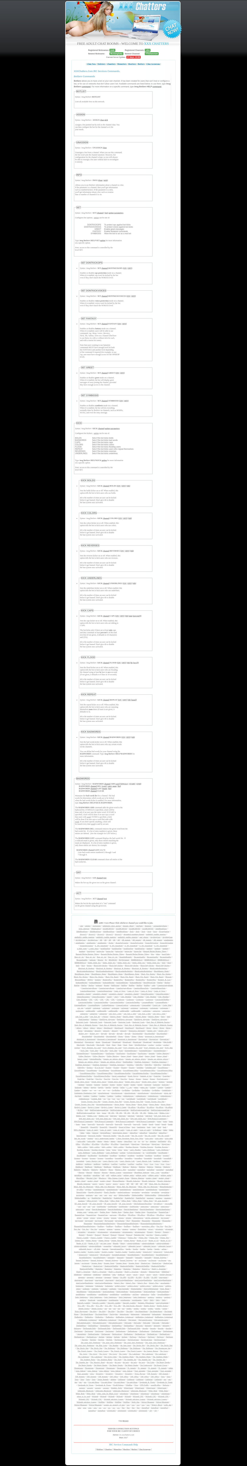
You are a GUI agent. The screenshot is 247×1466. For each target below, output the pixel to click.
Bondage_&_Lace (164, 980)
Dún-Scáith (167, 1042)
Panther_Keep (105, 1212)
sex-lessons (142, 1260)
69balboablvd (96, 929)
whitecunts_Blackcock (85, 1391)
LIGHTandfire (151, 1153)
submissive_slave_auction (112, 926)
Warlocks (166, 1385)
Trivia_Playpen (140, 1374)
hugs (133, 1127)
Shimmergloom (154, 1272)
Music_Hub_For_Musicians (158, 1184)
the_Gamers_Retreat (151, 1351)
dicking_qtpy (151, 1031)
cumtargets (156, 1011)
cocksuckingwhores (160, 926)
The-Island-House (141, 1311)
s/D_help (97, 1249)
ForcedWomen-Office (130, 1070)
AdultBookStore (161, 929)
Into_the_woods (123, 1136)
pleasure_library (128, 926)
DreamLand (106, 1042)
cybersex (105, 1016)
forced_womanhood (119, 1076)
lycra (146, 1164)
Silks (114, 1274)
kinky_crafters (83, 1147)
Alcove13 (83, 934)
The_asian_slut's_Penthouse (90, 1342)
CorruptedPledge (148, 1002)
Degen (148, 1028)
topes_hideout (81, 1371)
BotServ (141, 64)
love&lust (113, 1155)
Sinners (115, 1277)
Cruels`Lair (157, 1005)
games (136, 1087)
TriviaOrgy (99, 1374)
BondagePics (107, 980)
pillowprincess (138, 1218)
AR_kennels (126, 940)
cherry (116, 997)
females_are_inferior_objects (113, 1059)
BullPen (124, 985)
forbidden (140, 1067)
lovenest (166, 1155)
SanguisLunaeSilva (117, 1249)
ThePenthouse (120, 1331)
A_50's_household (101, 946)
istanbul (90, 1138)
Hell (86, 1110)
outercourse (145, 1206)
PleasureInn (136, 1221)
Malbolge (166, 1167)
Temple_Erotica (149, 1306)
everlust (151, 1045)
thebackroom (124, 1314)
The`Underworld (146, 1365)
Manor (111, 1170)
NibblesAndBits (124, 1195)
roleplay (88, 926)
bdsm (158, 954)
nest (96, 1195)
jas (135, 1141)
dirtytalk (104, 1033)
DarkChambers (83, 1019)
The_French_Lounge (85, 1351)
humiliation (141, 1127)
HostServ (132, 64)
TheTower (133, 1337)
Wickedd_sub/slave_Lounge (113, 1399)
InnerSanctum (81, 1136)
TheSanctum (105, 1334)
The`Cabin (150, 1362)
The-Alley (93, 1311)
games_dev (144, 1087)
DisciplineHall (137, 1033)
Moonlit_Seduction (133, 1181)
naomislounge (164, 1189)
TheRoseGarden (93, 1334)
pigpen (168, 1215)
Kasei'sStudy (125, 1144)
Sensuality (111, 1257)
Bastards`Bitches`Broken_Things (155, 951)
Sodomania (79, 1286)
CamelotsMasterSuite (141, 988)
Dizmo (120, 1036)
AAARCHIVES (108, 929)
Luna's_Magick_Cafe (93, 1161)
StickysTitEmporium (151, 1289)
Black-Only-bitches (100, 965)
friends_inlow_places (82, 1082)
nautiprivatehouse (124, 1192)
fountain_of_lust (146, 1076)
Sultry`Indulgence (81, 1297)
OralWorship (101, 1206)
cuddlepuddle (90, 1011)
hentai (104, 1113)
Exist (121, 1050)
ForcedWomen (163, 1067)
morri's (94, 1184)
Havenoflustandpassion (104, 1104)
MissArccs (102, 1178)
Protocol (98, 1235)
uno (165, 1379)
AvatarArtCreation (121, 943)
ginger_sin (167, 1093)
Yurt (123, 1408)
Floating (108, 1067)
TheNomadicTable (89, 1328)
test (105, 1308)
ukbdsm (113, 1379)
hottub (144, 1124)
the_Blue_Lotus (101, 1345)
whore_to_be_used (83, 1396)
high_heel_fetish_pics (161, 1116)
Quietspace (122, 1238)
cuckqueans (144, 1008)
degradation (88, 1031)
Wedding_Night (116, 1388)
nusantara (150, 1198)
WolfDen (101, 1402)
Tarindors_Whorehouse (146, 1303)
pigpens (106, 1218)
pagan (88, 1209)
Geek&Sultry (166, 1090)
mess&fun (164, 1172)
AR (101, 940)
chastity (109, 997)
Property (150, 1232)
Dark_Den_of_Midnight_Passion (157, 1022)
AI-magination (164, 931)
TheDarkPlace (81, 1325)
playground (165, 1218)
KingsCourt (135, 1144)
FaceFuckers (110, 1053)
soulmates (86, 1289)
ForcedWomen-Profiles (122, 1073)
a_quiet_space (93, 948)
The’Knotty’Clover (160, 1365)
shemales (144, 1272)
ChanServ (111, 64)
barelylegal (91, 951)
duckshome (157, 1042)
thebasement (135, 1314)
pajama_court (81, 1212)
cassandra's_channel (84, 994)
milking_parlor (116, 1175)
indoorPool (134, 1133)
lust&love (156, 1161)
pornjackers (97, 926)
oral (79, 1206)
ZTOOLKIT (111, 1411)
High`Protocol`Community (157, 1119)
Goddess (86, 1096)
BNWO (90, 980)
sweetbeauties (102, 1300)
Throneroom (78, 1368)
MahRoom (79, 1167)
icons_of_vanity (92, 1130)
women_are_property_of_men (114, 1405)
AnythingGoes (155, 937)
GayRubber (116, 1090)
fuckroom (147, 1084)
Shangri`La (146, 1269)
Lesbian (122, 1153)
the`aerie (110, 1362)
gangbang (139, 926)
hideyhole (113, 1116)
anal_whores (144, 937)
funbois (86, 1087)
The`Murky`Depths (163, 1362)
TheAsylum (113, 1314)
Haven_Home (119, 1104)
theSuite (101, 1337)
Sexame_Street (97, 1263)
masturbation (127, 1172)
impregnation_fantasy (120, 1133)
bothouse (99, 985)
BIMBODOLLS (137, 960)
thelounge (148, 1325)
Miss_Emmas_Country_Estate (118, 1178)
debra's (78, 1028)
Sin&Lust (121, 1274)
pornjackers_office (148, 1226)
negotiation (136, 1192)
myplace (88, 1189)
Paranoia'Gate (152, 1212)
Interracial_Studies (94, 1136)
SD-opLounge (105, 1255)
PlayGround (109, 1221)
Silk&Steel (165, 1272)
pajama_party (93, 1212)
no (88, 1198)
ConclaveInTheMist (162, 999)
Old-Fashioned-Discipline (143, 1204)
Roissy (123, 1243)
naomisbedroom (98, 1189)
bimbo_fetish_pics (94, 963)
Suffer (153, 1294)
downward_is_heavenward (154, 1036)
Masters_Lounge (115, 1172)
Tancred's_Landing (83, 1303)
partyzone (113, 1215)
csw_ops (80, 1008)
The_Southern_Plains (126, 1357)
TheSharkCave (140, 1334)
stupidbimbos (80, 1294)
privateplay (159, 1229)
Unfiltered (121, 1379)
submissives (145, 1294)
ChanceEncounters (147, 994)
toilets (171, 1368)
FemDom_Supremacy (142, 1062)
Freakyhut (157, 1076)
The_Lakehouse (134, 1354)
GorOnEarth (130, 1099)
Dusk (108, 1045)
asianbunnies (168, 940)
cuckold (88, 1008)
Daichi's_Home (115, 1016)
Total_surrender (139, 1371)
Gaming (152, 1087)
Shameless (99, 1269)
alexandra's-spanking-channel (133, 934)
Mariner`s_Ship (120, 1170)
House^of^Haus (124, 1127)
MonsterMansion (118, 1181)
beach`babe (166, 954)
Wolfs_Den (135, 1402)
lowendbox (109, 1158)
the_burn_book (125, 1345)
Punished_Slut (139, 1235)
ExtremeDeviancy (131, 1050)
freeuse (131, 1079)
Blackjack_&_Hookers (86, 968)
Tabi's (146, 1300)
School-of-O (147, 1252)
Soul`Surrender (123, 1289)
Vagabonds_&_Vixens (147, 1382)
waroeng (82, 1388)
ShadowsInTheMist (111, 1266)
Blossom (168, 977)
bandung (149, 948)
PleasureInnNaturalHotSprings (104, 1223)
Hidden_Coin (152, 1113)
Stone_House (164, 1289)
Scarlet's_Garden (80, 1252)
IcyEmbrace (157, 1130)
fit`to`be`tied (99, 1067)
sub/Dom (135, 1294)
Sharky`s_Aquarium (159, 1269)
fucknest (161, 1082)
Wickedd (95, 1396)
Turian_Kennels (103, 1379)
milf (107, 1175)
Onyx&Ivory (158, 1204)
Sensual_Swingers (160, 1257)
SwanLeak (91, 1300)
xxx (100, 1408)
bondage (98, 980)
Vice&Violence (118, 1385)
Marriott (81, 1172)
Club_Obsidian (126, 997)
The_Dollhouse (109, 1348)
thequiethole (81, 1334)
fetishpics (130, 1065)
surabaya (151, 1297)
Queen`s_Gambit (161, 1235)
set (136, 1260)
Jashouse (153, 1141)
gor (104, 1099)
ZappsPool (145, 1408)
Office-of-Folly (92, 1201)
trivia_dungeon (84, 929)
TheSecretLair (117, 1334)
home (159, 1121)
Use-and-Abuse (93, 1382)
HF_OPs (111, 1113)
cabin (153, 985)
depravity (98, 1031)
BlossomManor (80, 980)
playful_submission (152, 1218)
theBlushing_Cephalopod (124, 1317)
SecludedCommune (119, 1255)
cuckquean (96, 1008)
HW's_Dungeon (79, 1130)
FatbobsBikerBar (95, 1059)
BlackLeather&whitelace (158, 968)
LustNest (114, 1164)
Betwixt (100, 960)
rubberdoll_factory (119, 1246)
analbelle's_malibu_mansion (156, 934)
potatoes (102, 1229)
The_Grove (164, 1351)
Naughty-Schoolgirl (95, 1192)
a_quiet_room (82, 948)
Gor (109, 1099)
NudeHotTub (96, 1198)
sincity (128, 1274)
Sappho (128, 1249)
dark (168, 1016)
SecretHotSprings (134, 1255)
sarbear (164, 1249)
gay (90, 1090)
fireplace (90, 1067)
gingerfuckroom (103, 1093)
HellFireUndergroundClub (99, 1110)
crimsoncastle (135, 1005)
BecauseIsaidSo (139, 957)
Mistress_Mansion (137, 1178)
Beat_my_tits (79, 957)
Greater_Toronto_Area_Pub (91, 1101)
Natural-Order (81, 1192)
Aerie (132, 931)
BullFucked (115, 985)
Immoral (95, 1133)
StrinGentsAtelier (94, 1291)
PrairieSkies (142, 1229)
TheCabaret (132, 1320)
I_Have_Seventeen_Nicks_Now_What (129, 1138)
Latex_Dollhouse (149, 1150)
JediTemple (162, 1141)
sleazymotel (163, 1277)
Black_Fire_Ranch (112, 977)
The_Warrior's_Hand (97, 1362)
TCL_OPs (81, 1306)
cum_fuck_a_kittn (115, 1014)
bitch (163, 963)
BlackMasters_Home (161, 971)
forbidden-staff (150, 1067)
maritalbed (131, 1170)
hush (148, 1127)
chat (81, 926)
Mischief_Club (91, 1178)
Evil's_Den (168, 1048)
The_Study (118, 1359)
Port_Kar (160, 1226)
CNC (91, 999)
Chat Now (91, 64)
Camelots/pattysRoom (165, 985)
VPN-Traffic (144, 1385)
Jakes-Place (128, 1141)
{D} (150, 1411)
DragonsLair (142, 1039)
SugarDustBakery (163, 1294)
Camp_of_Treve (119, 991)
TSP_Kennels (152, 1374)
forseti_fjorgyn (133, 1076)
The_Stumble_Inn (130, 1359)
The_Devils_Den (139, 1345)
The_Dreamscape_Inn (162, 1348)
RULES (126, 1421)
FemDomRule (128, 1062)
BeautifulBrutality (125, 957)
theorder (145, 1328)
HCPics (80, 1110)
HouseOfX (84, 1127)
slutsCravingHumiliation (124, 1280)
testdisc (129, 1308)
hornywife (91, 1124)
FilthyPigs (139, 1065)
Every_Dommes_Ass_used (91, 1048)
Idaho (165, 1130)
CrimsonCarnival (122, 1005)
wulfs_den (167, 1405)
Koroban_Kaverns (132, 1147)
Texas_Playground (81, 1311)
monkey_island (151, 1178)
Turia (163, 1376)
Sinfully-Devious (166, 1274)
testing (164, 1308)
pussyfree (149, 1235)
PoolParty (101, 1226)
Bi (106, 960)
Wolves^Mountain (147, 1402)
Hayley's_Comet (80, 1107)
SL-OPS (123, 1277)
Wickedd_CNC (138, 1396)
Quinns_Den (132, 1238)
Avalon (111, 943)
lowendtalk (148, 1158)
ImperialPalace (105, 1133)
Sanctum (105, 1249)
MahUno (126, 1167)
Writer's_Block (157, 1405)
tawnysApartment (162, 1303)
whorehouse (124, 1393)
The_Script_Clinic (110, 1357)
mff (103, 1175)
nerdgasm (89, 1195)
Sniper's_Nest (119, 1283)
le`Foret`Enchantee (134, 1153)
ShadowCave (145, 1263)
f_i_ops (129, 1087)
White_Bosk (152, 1391)
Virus (136, 1385)
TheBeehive (78, 1317)
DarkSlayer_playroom (107, 1019)
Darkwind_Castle (82, 1022)
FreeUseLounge (162, 1079)
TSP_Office (114, 1376)
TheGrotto (139, 1325)
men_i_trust (155, 1172)
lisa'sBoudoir (162, 1153)
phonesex (148, 926)
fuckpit (112, 1084)
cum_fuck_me (95, 1016)
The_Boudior (113, 1345)
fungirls (93, 1087)
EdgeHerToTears (140, 1045)
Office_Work (104, 1201)
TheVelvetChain (120, 1340)
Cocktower (120, 999)
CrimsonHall (146, 1005)
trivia (92, 1374)
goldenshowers (128, 1096)
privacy (150, 1229)
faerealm (152, 1053)
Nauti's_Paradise (109, 1192)
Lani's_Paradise (135, 1150)
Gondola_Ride (96, 1099)
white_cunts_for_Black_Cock (107, 1393)
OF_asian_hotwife (161, 1201)
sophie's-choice (120, 1286)
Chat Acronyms (153, 64)
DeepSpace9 (108, 1028)
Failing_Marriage (163, 1053)
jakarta (99, 1141)
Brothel (106, 985)
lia (143, 1153)
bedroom (92, 960)
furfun (122, 1087)
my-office (80, 1189)
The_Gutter (123, 1354)
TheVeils (85, 1340)
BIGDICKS (113, 960)
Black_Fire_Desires (148, 974)
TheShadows (128, 1334)
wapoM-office (156, 1385)
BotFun (160, 982)
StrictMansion (81, 1291)
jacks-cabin (149, 1138)
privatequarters (103, 1232)
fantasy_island (126, 1056)
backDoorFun (105, 948)
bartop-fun (100, 951)
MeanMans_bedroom (141, 1172)
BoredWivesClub (149, 982)
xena (79, 1408)
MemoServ (122, 64)
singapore (81, 1277)
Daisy (163, 1016)
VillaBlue (129, 1385)
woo (128, 1405)
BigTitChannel (124, 960)
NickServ (101, 64)
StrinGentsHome (108, 1291)
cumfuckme (146, 1011)
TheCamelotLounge (145, 1320)
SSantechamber (136, 1289)
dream (98, 1042)
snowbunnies (165, 1283)
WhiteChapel (128, 1388)
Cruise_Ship (167, 1005)
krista (108, 1150)
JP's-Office (86, 1144)
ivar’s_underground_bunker (104, 1138)
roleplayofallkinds (133, 1243)
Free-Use (98, 1079)
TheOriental (78, 1331)
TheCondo (128, 1323)
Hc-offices (131, 1107)
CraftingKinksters (108, 1005)
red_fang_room (105, 1243)
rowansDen (107, 1246)
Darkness (94, 1019)
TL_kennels (131, 1368)
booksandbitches (81, 982)
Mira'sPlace (80, 1178)
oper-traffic (168, 1204)
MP (127, 1184)
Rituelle (115, 1243)
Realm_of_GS (142, 1240)
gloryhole (78, 1096)
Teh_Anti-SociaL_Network (132, 1306)
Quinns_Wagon (91, 1240)
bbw (152, 954)
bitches (89, 965)
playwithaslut (119, 1221)
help (98, 1113)
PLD (128, 1221)
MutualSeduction (166, 1187)
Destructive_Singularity (137, 1031)
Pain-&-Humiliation (99, 1209)
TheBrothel (122, 1320)
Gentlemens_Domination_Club (85, 1093)
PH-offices (122, 1215)
